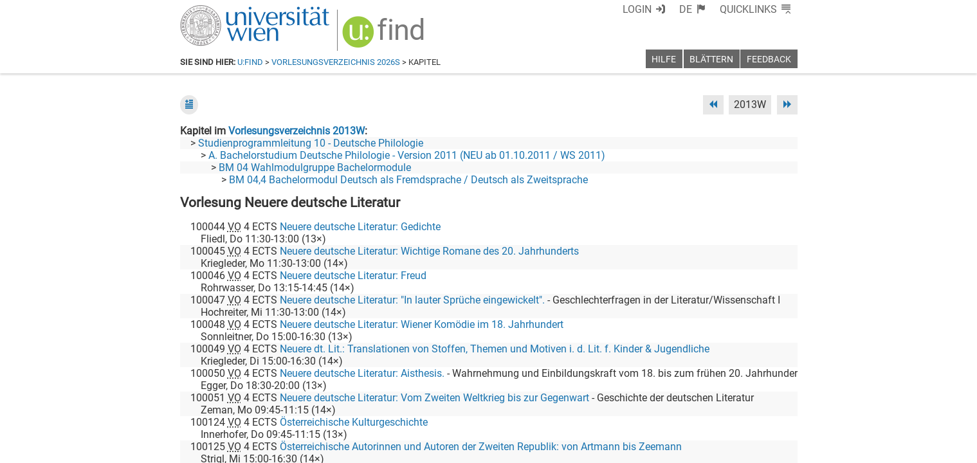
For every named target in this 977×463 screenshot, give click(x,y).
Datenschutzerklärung (681, 448)
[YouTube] (735, 409)
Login (637, 9)
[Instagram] (776, 409)
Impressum (523, 448)
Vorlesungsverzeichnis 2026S (335, 62)
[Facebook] (653, 409)
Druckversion (768, 448)
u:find (250, 62)
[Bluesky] (694, 409)
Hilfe (664, 59)
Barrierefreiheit (590, 448)
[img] (385, 36)
